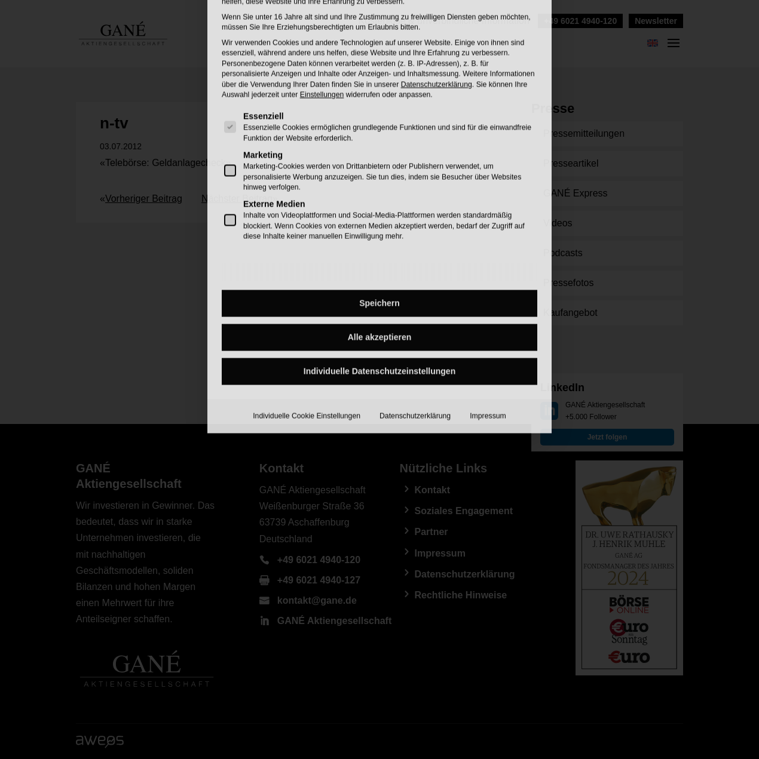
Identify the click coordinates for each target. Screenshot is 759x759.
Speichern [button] (379, 195)
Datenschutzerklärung (415, 308)
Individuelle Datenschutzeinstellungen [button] (379, 263)
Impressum (488, 308)
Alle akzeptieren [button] (380, 229)
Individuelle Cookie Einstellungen (306, 308)
